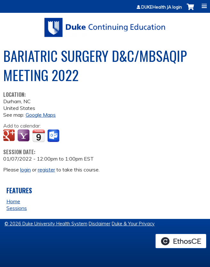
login (25, 169)
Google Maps (41, 115)
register (46, 169)
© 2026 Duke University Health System (45, 224)
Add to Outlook (54, 135)
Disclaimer (99, 224)
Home (13, 201)
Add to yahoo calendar (24, 135)
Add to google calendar (9, 135)
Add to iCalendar (38, 135)
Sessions (16, 208)
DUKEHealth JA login (161, 7)
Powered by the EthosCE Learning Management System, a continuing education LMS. (181, 241)
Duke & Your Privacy (133, 224)
